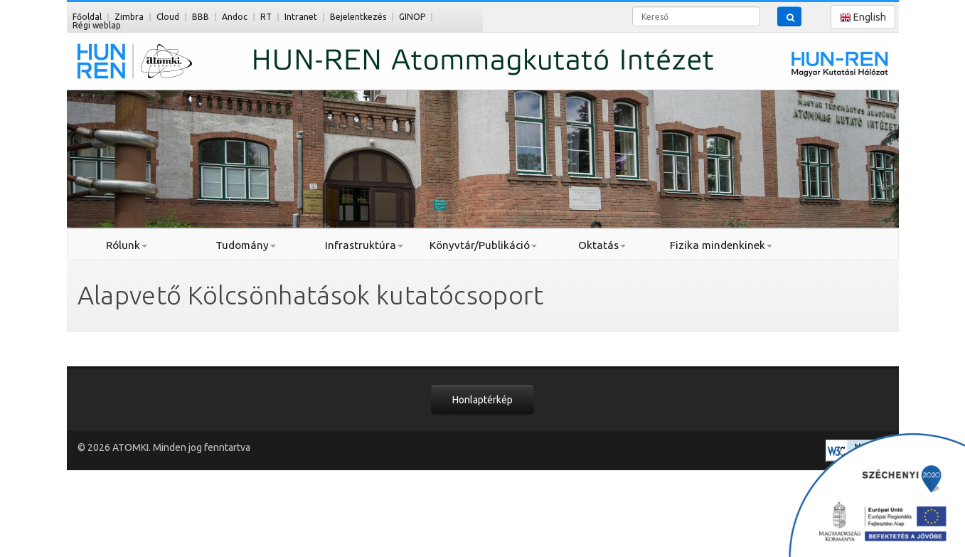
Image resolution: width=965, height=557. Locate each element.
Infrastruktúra (364, 245)
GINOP (412, 16)
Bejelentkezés (358, 16)
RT (266, 16)
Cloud (167, 16)
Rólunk (126, 245)
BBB (200, 16)
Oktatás (602, 245)
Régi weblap (97, 25)
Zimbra (129, 16)
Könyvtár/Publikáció (483, 245)
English (863, 17)
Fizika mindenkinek (721, 245)
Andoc (234, 16)
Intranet (300, 16)
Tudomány (245, 245)
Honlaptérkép (482, 399)
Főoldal (87, 16)
